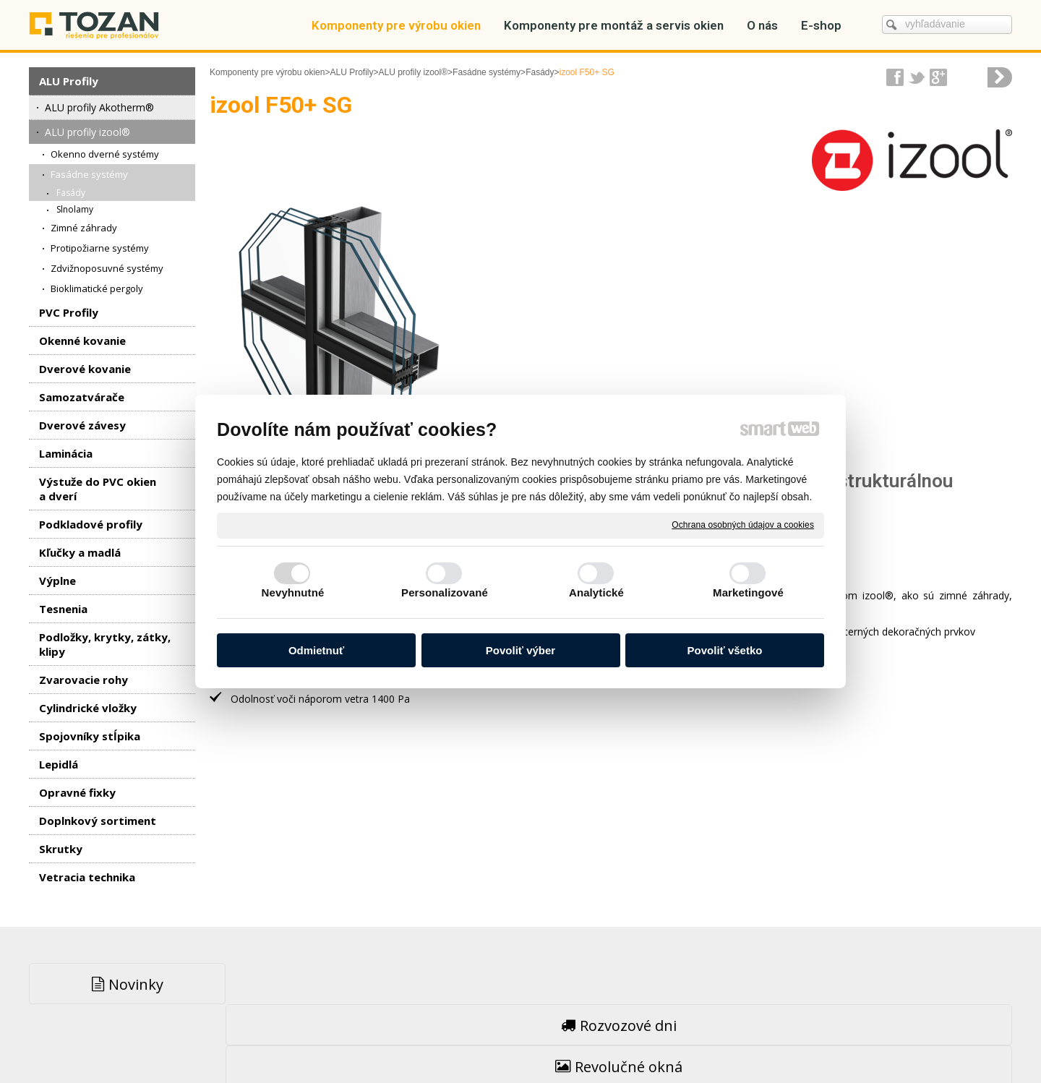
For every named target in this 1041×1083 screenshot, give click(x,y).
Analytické (596, 592)
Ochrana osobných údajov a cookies (743, 525)
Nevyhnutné (293, 592)
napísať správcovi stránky (489, 1040)
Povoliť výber (520, 650)
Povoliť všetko (725, 650)
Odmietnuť (316, 650)
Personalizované (444, 592)
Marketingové (748, 592)
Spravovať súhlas (751, 1040)
